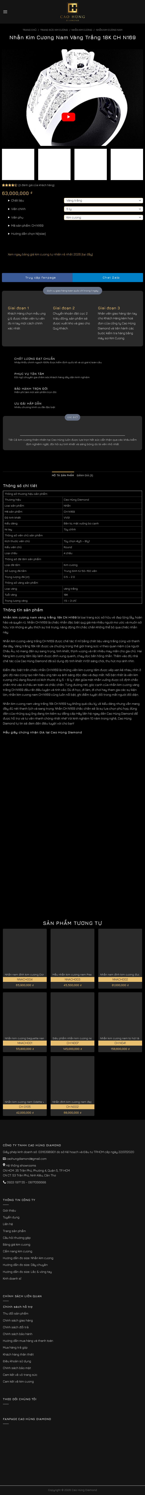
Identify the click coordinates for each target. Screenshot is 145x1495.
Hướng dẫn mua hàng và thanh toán (28, 1340)
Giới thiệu (9, 1210)
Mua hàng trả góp (15, 1347)
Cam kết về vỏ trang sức (20, 1374)
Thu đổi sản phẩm (15, 1313)
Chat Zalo (108, 277)
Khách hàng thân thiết (18, 1354)
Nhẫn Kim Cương (82, 29)
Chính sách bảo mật (17, 1368)
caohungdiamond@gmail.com (26, 1158)
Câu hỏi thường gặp (17, 1237)
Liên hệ (8, 1224)
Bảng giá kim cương (16, 1244)
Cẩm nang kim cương (17, 1251)
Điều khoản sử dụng (17, 1361)
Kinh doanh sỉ (12, 1278)
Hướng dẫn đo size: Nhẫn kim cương (28, 1258)
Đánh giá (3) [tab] (85, 475)
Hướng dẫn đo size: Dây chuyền (25, 1264)
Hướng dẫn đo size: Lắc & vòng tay (27, 1271)
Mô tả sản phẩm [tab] (63, 475)
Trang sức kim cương (54, 29)
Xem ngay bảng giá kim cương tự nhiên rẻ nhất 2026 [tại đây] (47, 254)
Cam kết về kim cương (18, 1381)
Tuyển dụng (11, 1217)
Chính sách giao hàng (18, 1320)
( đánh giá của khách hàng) (36, 185)
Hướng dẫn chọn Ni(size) (28, 233)
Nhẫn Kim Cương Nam (109, 29)
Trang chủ (29, 29)
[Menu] (5, 11)
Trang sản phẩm (14, 1231)
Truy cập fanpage (37, 277)
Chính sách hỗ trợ (17, 1306)
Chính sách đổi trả (16, 1327)
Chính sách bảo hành (17, 1334)
